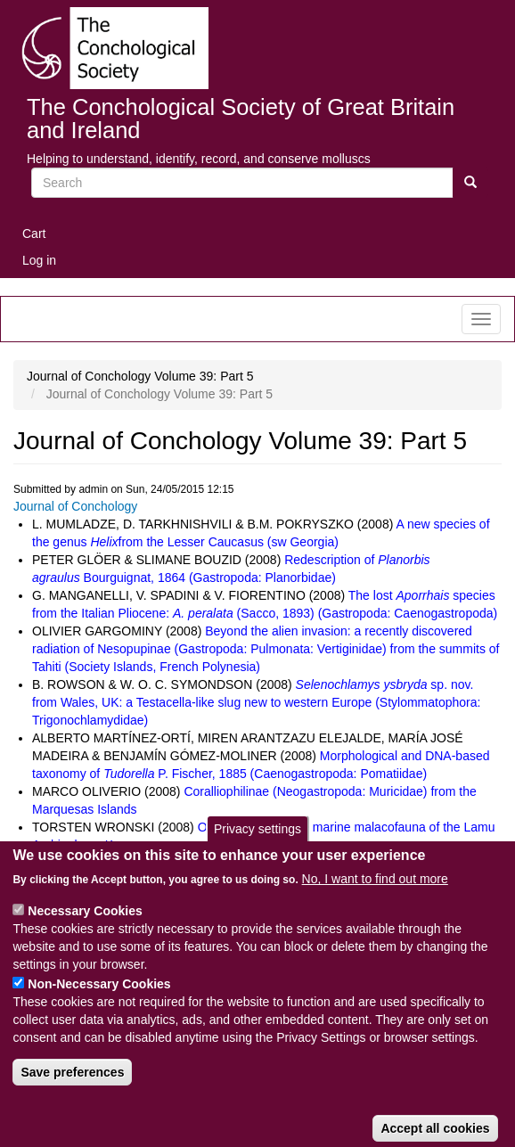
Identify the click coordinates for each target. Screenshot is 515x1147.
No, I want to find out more (375, 901)
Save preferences (72, 1094)
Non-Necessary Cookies (99, 1006)
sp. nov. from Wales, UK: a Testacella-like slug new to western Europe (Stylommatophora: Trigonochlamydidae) (256, 702)
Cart (33, 233)
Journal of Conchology (75, 506)
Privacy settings (257, 850)
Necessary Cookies (85, 933)
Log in (39, 260)
